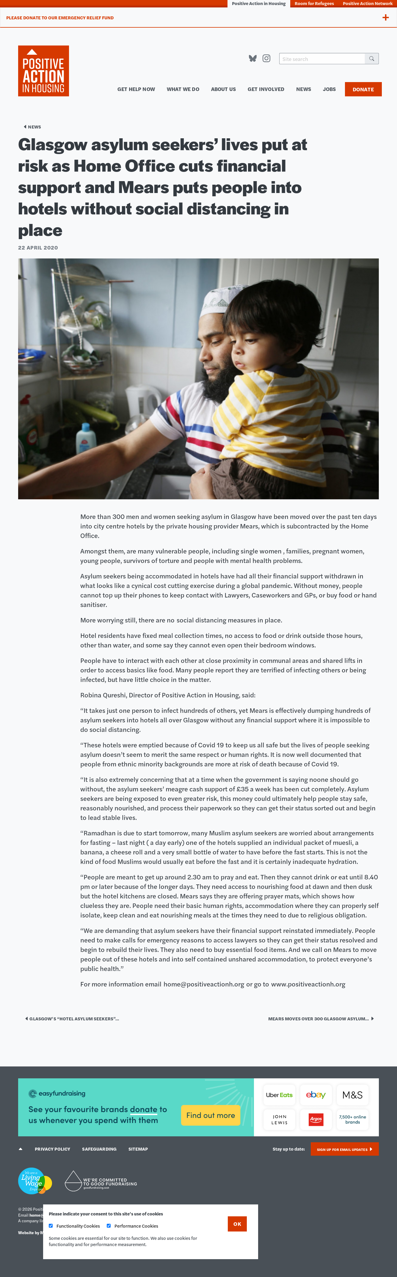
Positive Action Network (368, 3)
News (32, 126)
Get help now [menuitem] (136, 88)
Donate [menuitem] (363, 89)
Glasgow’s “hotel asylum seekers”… (71, 1018)
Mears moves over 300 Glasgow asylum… (321, 1018)
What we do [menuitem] (183, 88)
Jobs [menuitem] (329, 88)
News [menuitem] (303, 88)
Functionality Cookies (74, 1226)
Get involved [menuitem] (266, 88)
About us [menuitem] (223, 88)
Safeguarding (99, 1149)
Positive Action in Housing (259, 3)
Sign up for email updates (345, 1149)
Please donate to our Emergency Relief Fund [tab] (60, 17)
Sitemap (138, 1149)
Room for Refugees (314, 3)
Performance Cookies (132, 1226)
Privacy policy (52, 1149)
